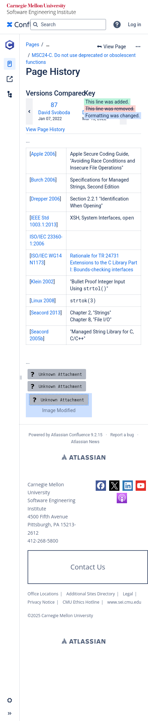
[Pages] (9, 64)
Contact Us (87, 567)
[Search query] (68, 24)
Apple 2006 (43, 154)
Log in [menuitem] (134, 24)
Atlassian (83, 456)
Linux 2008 (42, 300)
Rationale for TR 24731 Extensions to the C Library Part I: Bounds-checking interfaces (103, 262)
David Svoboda (54, 112)
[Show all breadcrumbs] (48, 45)
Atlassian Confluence (70, 434)
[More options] (138, 46)
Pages (32, 44)
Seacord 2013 (46, 312)
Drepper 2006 (45, 199)
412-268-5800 (43, 540)
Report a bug (122, 434)
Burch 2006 (43, 180)
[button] (117, 24)
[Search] (35, 24)
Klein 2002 (42, 281)
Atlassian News (85, 441)
